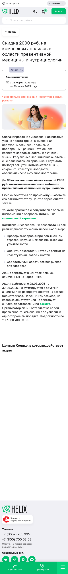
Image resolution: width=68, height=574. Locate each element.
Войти (58, 11)
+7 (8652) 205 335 (16, 534)
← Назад (10, 31)
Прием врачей (42, 567)
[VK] (5, 559)
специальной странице (19, 218)
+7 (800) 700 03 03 (17, 539)
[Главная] (34, 509)
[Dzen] (23, 559)
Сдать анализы (15, 567)
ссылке (45, 304)
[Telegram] (14, 559)
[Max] (32, 559)
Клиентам (54, 3)
